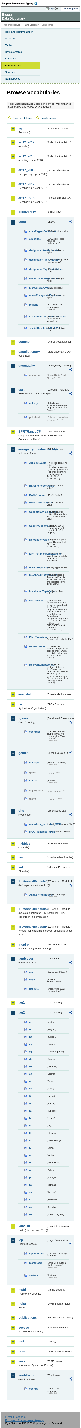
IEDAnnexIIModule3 (32, 909)
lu (30, 1140)
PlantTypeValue (37, 637)
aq (20, 128)
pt (30, 1177)
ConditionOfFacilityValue (37, 512)
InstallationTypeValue (37, 591)
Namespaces (12, 78)
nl (30, 1162)
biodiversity (27, 211)
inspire (23, 944)
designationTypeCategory (37, 259)
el (30, 1081)
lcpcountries (36, 1253)
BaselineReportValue (37, 485)
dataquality (26, 365)
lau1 (21, 1002)
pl (30, 1170)
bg (30, 1036)
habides (24, 843)
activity (33, 403)
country (33, 1388)
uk (30, 1214)
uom (21, 1351)
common (25, 341)
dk (30, 1066)
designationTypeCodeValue (37, 269)
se (30, 1192)
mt (30, 1155)
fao (20, 704)
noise (22, 1303)
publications (27, 1317)
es (30, 1088)
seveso (23, 1327)
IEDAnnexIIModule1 (32, 881)
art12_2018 (26, 156)
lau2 (21, 1012)
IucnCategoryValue (37, 287)
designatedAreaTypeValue (37, 250)
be (30, 1029)
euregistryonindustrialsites (32, 449)
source (33, 780)
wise (21, 1361)
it (30, 1125)
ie (30, 1118)
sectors (33, 1275)
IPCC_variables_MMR (37, 831)
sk (30, 1207)
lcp (20, 1240)
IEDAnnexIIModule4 (32, 926)
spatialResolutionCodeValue (37, 328)
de (30, 1059)
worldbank (26, 1375)
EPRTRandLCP (29, 431)
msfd (22, 1289)
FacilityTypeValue (37, 567)
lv (30, 1147)
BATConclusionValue (37, 502)
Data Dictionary (32, 25)
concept (34, 762)
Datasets (10, 38)
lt (30, 1133)
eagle (32, 979)
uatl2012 (34, 988)
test (21, 1341)
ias (20, 857)
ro (30, 1184)
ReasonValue (37, 646)
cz (30, 1051)
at (30, 1022)
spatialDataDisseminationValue (37, 316)
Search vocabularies (22, 118)
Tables (9, 45)
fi (30, 1096)
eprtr (22, 389)
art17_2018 (26, 198)
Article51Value (37, 462)
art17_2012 (26, 184)
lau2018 (24, 1226)
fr (30, 1103)
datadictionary (29, 351)
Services (10, 72)
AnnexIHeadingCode (37, 894)
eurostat (24, 694)
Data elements (13, 51)
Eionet (19, 25)
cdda (22, 221)
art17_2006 (26, 170)
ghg (21, 810)
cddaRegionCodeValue (37, 231)
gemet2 (23, 753)
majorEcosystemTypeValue (37, 295)
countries (34, 731)
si (30, 1199)
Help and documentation (19, 31)
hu (30, 1110)
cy (30, 1044)
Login (52, 8)
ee (30, 1073)
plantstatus (35, 1262)
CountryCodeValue (37, 525)
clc (31, 972)
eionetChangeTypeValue (37, 278)
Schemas (10, 58)
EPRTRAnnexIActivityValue (37, 553)
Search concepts (48, 118)
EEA (21, 3)
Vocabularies (13, 65)
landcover (25, 958)
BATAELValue (37, 495)
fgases (23, 718)
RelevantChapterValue (37, 664)
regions (33, 304)
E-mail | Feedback (15, 1416)
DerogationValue (37, 539)
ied (20, 867)
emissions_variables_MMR (37, 824)
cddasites (35, 238)
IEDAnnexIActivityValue (37, 575)
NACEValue (36, 600)
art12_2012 (26, 142)
